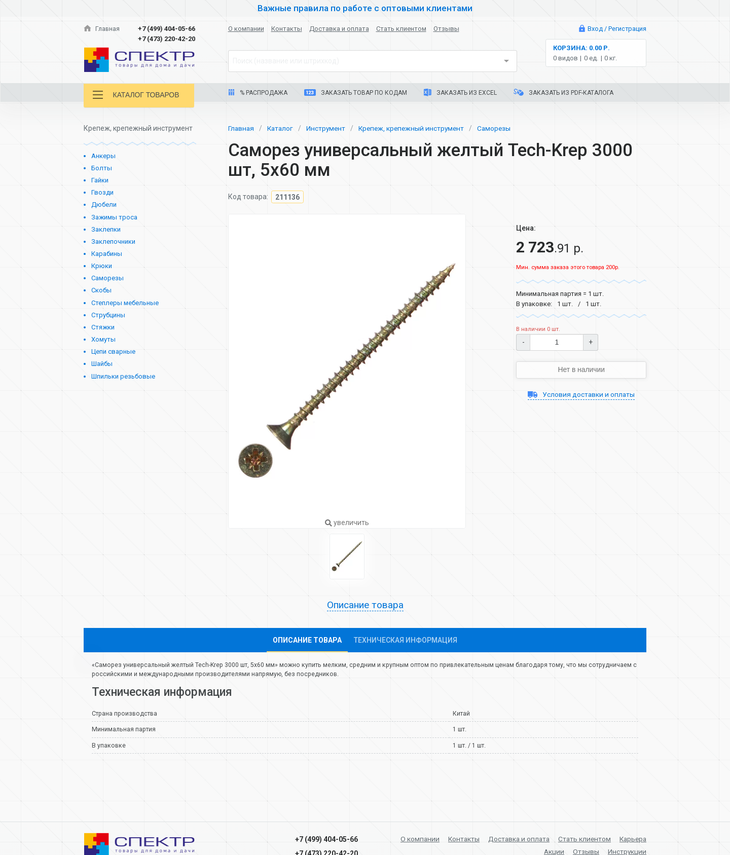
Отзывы (446, 28)
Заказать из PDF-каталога (563, 92)
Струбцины (108, 315)
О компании (246, 28)
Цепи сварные (113, 351)
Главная (102, 28)
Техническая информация (405, 640)
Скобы (101, 290)
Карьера (631, 839)
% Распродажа (257, 92)
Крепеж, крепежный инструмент (416, 128)
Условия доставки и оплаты (581, 394)
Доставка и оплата (339, 28)
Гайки (99, 180)
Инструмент (328, 128)
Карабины (106, 253)
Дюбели (104, 204)
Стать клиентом (401, 28)
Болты (101, 168)
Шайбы (102, 363)
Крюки (101, 266)
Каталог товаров (136, 95)
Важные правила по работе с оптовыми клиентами (365, 8)
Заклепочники (113, 241)
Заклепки (106, 229)
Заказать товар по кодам (355, 92)
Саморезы (107, 278)
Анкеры (103, 156)
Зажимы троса (114, 217)
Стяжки (103, 327)
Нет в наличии (581, 369)
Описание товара (365, 605)
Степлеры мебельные (125, 303)
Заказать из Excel (460, 92)
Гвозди (102, 192)
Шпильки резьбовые (123, 376)
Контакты (286, 28)
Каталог (282, 128)
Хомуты (103, 339)
